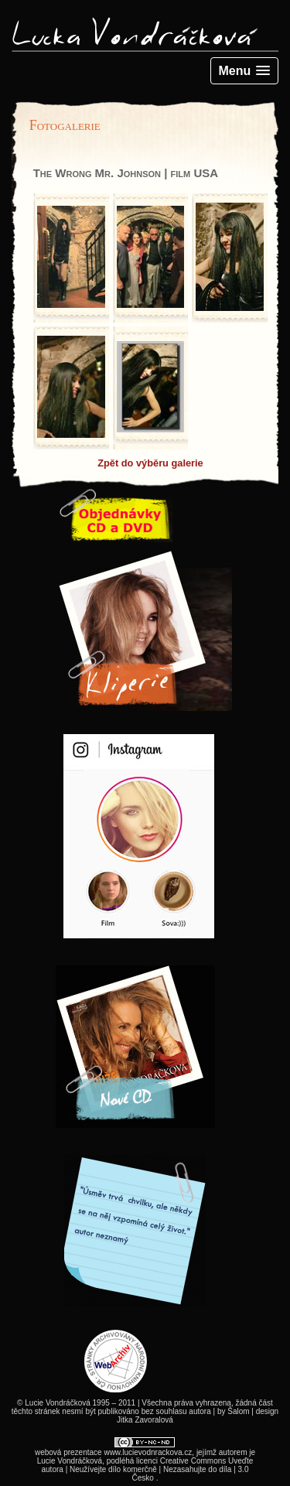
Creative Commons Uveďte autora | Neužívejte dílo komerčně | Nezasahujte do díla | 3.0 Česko (148, 1469)
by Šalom (233, 1411)
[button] (244, 70)
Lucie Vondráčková (70, 1461)
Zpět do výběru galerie (150, 463)
